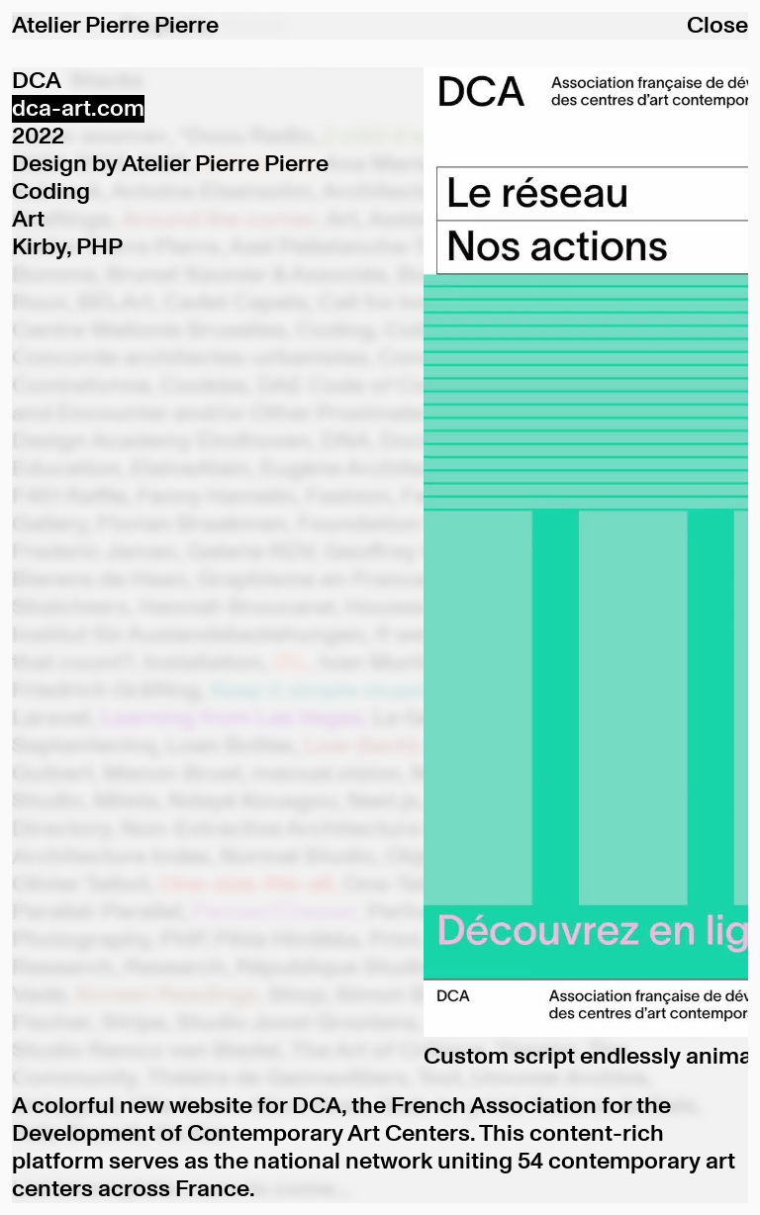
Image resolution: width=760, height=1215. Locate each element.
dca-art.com (78, 109)
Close (717, 26)
